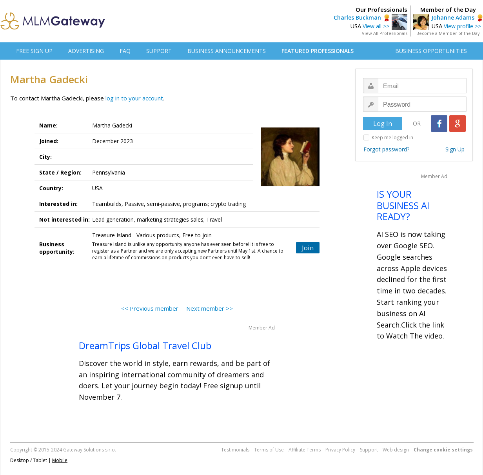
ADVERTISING (86, 51)
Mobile (59, 460)
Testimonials (235, 449)
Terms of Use (269, 449)
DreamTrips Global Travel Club (145, 345)
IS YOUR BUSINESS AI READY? (403, 205)
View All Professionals (384, 33)
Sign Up (455, 149)
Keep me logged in (392, 137)
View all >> (376, 26)
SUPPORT (159, 51)
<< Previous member (149, 308)
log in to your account (134, 98)
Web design (396, 449)
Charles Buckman (357, 17)
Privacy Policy (340, 449)
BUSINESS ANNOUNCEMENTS (226, 51)
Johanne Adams (452, 17)
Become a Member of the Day (448, 33)
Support (369, 449)
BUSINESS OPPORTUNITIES (431, 51)
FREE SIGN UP (34, 51)
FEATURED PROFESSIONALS (317, 51)
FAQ (125, 51)
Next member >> (209, 308)
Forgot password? (386, 149)
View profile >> (462, 26)
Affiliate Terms (305, 449)
